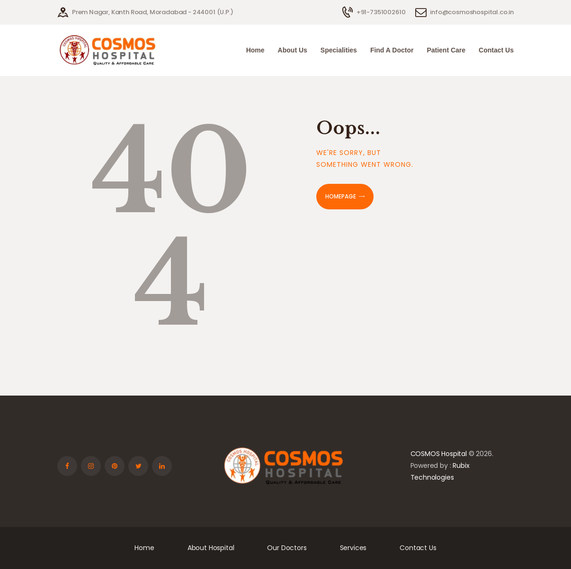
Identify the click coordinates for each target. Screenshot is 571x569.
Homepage (340, 196)
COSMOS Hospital (438, 453)
